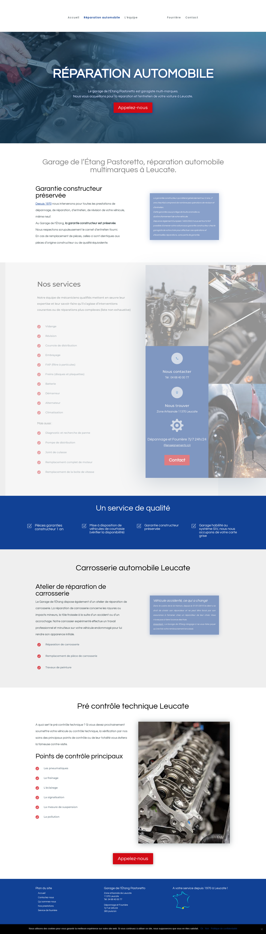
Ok (201, 928)
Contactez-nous (46, 897)
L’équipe (132, 16)
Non (207, 928)
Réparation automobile (103, 16)
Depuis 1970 (44, 203)
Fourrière (173, 16)
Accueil (74, 16)
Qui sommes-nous (47, 901)
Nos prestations (46, 906)
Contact (190, 16)
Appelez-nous (133, 107)
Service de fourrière (47, 910)
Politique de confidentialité (224, 928)
